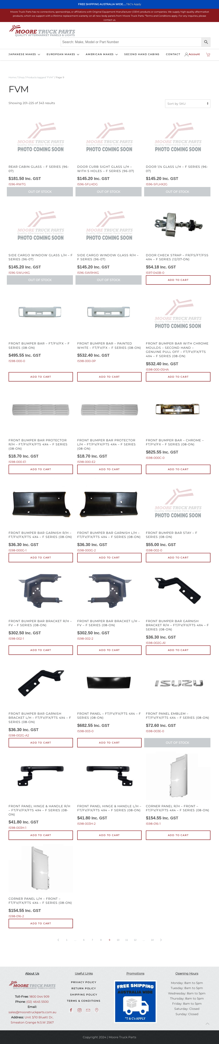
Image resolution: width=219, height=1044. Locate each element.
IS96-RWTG (41, 149)
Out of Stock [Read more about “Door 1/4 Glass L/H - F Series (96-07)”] (177, 192)
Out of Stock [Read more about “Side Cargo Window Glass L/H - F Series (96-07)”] (40, 280)
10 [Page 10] (118, 940)
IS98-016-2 (41, 881)
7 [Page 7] (92, 940)
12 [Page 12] (135, 940)
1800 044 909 (38, 996)
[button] (207, 1024)
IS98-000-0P (109, 326)
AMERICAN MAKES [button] (102, 54)
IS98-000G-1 (41, 515)
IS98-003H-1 (41, 791)
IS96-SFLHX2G (178, 149)
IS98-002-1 (41, 604)
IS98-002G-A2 (41, 698)
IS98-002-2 (109, 604)
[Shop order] (187, 103)
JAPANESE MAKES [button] (24, 54)
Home (12, 77)
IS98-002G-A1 (178, 606)
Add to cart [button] (178, 279)
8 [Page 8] (101, 940)
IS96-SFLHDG (109, 149)
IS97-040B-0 (178, 238)
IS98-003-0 (109, 696)
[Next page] (161, 940)
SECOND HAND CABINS (142, 54)
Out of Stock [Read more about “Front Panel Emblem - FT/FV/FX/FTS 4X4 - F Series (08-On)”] (177, 743)
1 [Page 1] (66, 940)
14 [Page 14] (152, 940)
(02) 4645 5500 (37, 1002)
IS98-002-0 (178, 515)
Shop (21, 77)
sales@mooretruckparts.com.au (32, 1012)
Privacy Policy (83, 982)
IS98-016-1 (178, 789)
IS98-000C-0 (178, 423)
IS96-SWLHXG (41, 238)
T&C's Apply (133, 4)
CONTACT (173, 54)
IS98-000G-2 (109, 515)
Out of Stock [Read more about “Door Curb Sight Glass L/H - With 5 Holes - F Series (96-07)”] (108, 192)
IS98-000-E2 (109, 425)
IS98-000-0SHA (178, 330)
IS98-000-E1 (41, 425)
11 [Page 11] (126, 940)
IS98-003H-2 (109, 789)
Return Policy (83, 988)
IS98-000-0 (41, 326)
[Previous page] (58, 940)
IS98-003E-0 (178, 696)
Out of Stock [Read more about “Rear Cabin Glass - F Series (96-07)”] (40, 192)
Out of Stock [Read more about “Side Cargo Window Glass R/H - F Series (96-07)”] (108, 280)
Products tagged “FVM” (40, 77)
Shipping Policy (83, 994)
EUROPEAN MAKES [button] (63, 54)
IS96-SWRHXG (109, 238)
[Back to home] (42, 30)
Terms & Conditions (83, 1000)
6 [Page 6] (83, 940)
